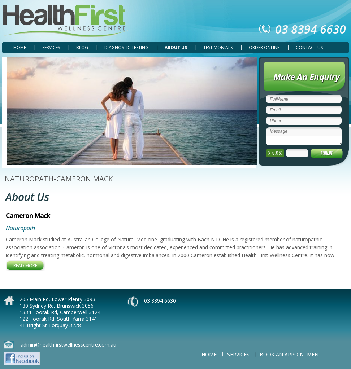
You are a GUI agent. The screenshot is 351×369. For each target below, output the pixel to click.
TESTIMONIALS (218, 47)
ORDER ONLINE (264, 47)
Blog (82, 47)
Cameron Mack (28, 215)
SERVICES (51, 47)
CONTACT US (309, 47)
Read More (25, 266)
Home (19, 47)
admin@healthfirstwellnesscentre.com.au (68, 344)
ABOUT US (176, 47)
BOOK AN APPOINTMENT (291, 354)
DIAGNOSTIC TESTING (126, 47)
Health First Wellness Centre (65, 21)
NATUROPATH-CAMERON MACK (59, 179)
